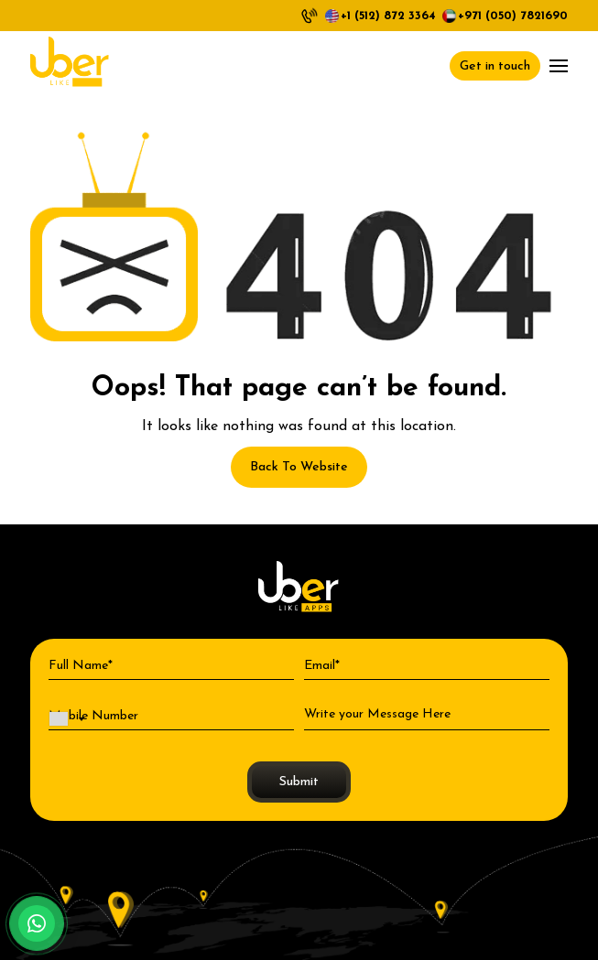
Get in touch (495, 66)
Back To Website (299, 467)
